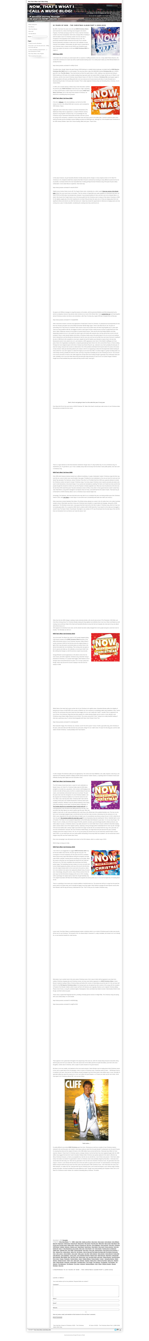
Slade (68, 1260)
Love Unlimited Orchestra (83, 1255)
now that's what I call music (95, 1257)
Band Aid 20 (67, 1243)
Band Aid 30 (74, 1243)
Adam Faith (78, 1242)
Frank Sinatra (98, 1248)
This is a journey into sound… (35, 55)
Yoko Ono (60, 1265)
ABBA (73, 1242)
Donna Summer (109, 1247)
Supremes (66, 1262)
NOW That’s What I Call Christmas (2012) (64, 633)
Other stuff (30, 31)
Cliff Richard (56, 1247)
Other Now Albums (64, 1242)
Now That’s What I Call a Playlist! (36, 53)
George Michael (78, 1250)
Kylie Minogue (56, 1255)
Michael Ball (115, 1255)
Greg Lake (91, 1250)
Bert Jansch (88, 1243)
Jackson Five (59, 1252)
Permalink (65, 1240)
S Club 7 (102, 1259)
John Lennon (59, 1254)
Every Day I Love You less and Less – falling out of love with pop (38, 46)
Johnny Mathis (67, 1254)
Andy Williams (115, 1242)
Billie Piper (101, 1243)
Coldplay (62, 1247)
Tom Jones (76, 1264)
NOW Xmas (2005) (58, 54)
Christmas (117, 1245)
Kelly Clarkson (93, 1254)
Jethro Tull (73, 1252)
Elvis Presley (88, 1248)
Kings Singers (101, 1254)
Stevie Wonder (60, 1262)
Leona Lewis (73, 1255)
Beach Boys (81, 1243)
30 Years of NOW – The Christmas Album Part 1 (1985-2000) (104, 1327)
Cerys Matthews (96, 1245)
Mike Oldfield (64, 1257)
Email (55, 1305)
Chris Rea (111, 1245)
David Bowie (81, 1247)
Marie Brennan (101, 1255)
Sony (72, 1260)
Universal (82, 1264)
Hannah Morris (98, 1250)
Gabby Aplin (56, 1250)
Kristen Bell (116, 1254)
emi (93, 1248)
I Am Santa (66, 497)
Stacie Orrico (93, 1260)
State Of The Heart (102, 1260)
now (87, 1257)
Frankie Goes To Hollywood (109, 1248)
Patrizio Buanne (107, 1257)
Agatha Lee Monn (86, 1242)
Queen (80, 1259)
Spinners (82, 1260)
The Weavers (70, 1264)
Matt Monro (109, 1255)
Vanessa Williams (89, 1264)
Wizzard (114, 1264)
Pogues (62, 1259)
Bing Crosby (108, 1243)
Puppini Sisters (74, 1259)
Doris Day (116, 1247)
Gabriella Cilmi (63, 1250)
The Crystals (89, 1262)
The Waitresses (62, 1264)
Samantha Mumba (109, 1259)
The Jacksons (96, 1262)
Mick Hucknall (56, 1257)
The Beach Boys (81, 1262)
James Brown (66, 1252)
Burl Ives (89, 1245)
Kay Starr (86, 1254)
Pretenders (67, 1259)
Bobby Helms (71, 1245)
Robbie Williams (87, 1259)
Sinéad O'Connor (62, 1260)
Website (55, 1310)
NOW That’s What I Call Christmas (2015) (64, 847)
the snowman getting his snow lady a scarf (71, 818)
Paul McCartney (116, 1257)
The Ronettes (111, 1262)
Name (55, 1301)
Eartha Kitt (55, 1248)
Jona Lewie (74, 1254)
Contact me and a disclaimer (35, 43)
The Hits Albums (32, 33)
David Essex (88, 1247)
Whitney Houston (106, 1264)
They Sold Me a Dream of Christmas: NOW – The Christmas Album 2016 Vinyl (68, 1328)
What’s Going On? (32, 24)
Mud (69, 1257)
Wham (100, 1264)
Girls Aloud (85, 1250)
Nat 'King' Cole (74, 1257)
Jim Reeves (80, 1252)
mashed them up (106, 314)
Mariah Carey (93, 1255)
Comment (56, 1284)
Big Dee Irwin (94, 1243)
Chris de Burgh (104, 1245)
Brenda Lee (83, 1245)
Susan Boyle (73, 1262)
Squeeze (87, 1260)
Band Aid (55, 1243)
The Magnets (104, 1262)
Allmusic (61, 102)
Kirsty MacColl (109, 1254)
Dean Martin (95, 1247)
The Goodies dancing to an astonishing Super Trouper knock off (69, 806)
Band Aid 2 (61, 1243)
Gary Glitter (71, 1250)
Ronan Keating (95, 1259)
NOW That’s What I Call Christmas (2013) (64, 781)
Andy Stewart (108, 1242)
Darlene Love (73, 1247)
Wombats (55, 1265)
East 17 (61, 1248)
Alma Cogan (101, 1242)
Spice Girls (76, 1260)
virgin (96, 1264)
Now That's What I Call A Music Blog (38, 1)
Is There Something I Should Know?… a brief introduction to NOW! (37, 50)
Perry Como (56, 1259)
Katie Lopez (81, 1254)
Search (29, 36)
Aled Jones (94, 1242)
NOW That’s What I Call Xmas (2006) (63, 98)
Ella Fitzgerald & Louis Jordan (70, 1248)
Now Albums (31, 26)
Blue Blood (114, 1243)
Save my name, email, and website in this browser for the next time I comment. (74, 1316)
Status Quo (110, 1260)
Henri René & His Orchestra (110, 1250)
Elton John (82, 1248)
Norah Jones (82, 1257)
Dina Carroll (101, 1247)
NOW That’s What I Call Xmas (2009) (63, 472)
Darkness (67, 1247)
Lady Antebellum (65, 1255)
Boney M (77, 1245)
